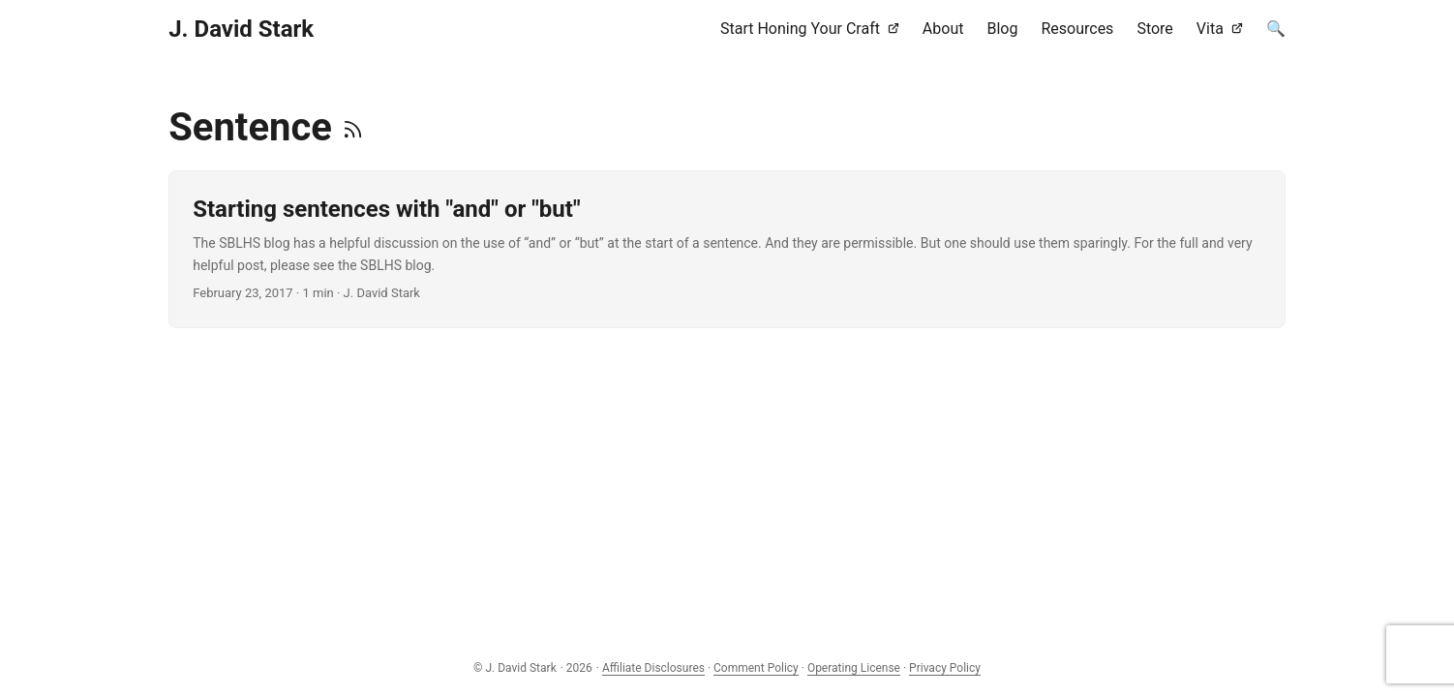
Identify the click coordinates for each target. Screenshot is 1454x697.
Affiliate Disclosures (653, 668)
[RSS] (353, 127)
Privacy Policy (945, 668)
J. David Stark (241, 29)
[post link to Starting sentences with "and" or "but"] (727, 249)
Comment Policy (756, 668)
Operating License (853, 668)
